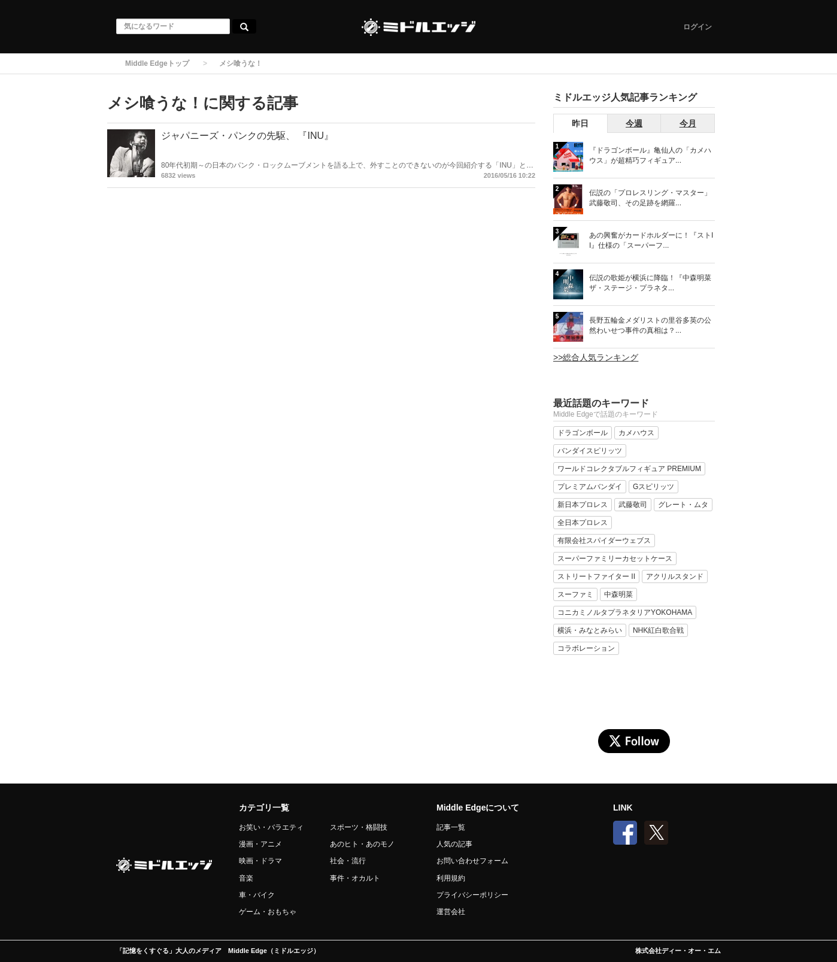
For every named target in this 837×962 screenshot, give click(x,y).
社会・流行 (348, 861)
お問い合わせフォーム (472, 861)
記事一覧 (450, 827)
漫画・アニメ (260, 844)
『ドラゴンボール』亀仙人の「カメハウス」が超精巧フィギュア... (650, 155)
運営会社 (450, 912)
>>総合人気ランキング (595, 357)
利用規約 (450, 878)
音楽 (246, 878)
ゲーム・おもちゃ (267, 912)
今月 (688, 123)
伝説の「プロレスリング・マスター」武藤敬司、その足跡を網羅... (650, 198)
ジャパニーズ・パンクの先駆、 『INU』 (247, 136)
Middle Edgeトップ (157, 63)
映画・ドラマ (260, 861)
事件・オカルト (355, 878)
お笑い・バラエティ (271, 827)
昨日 (580, 123)
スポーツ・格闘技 (358, 827)
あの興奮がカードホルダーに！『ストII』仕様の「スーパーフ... (651, 240)
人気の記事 (454, 844)
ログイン (697, 27)
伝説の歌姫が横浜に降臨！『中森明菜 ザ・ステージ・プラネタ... (650, 283)
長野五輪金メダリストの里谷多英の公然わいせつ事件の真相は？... (650, 325)
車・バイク (257, 895)
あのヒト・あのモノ (362, 844)
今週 (634, 123)
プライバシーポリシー (472, 895)
